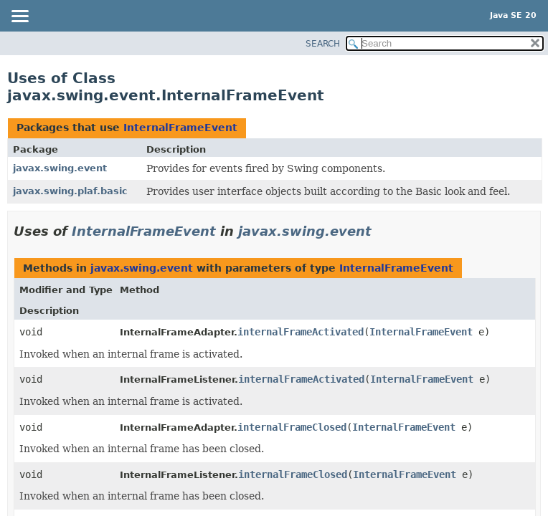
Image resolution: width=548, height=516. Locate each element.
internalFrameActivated (300, 332)
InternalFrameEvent (180, 127)
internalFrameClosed (291, 427)
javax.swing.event (60, 168)
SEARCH (323, 44)
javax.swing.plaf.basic (70, 191)
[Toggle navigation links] (19, 17)
